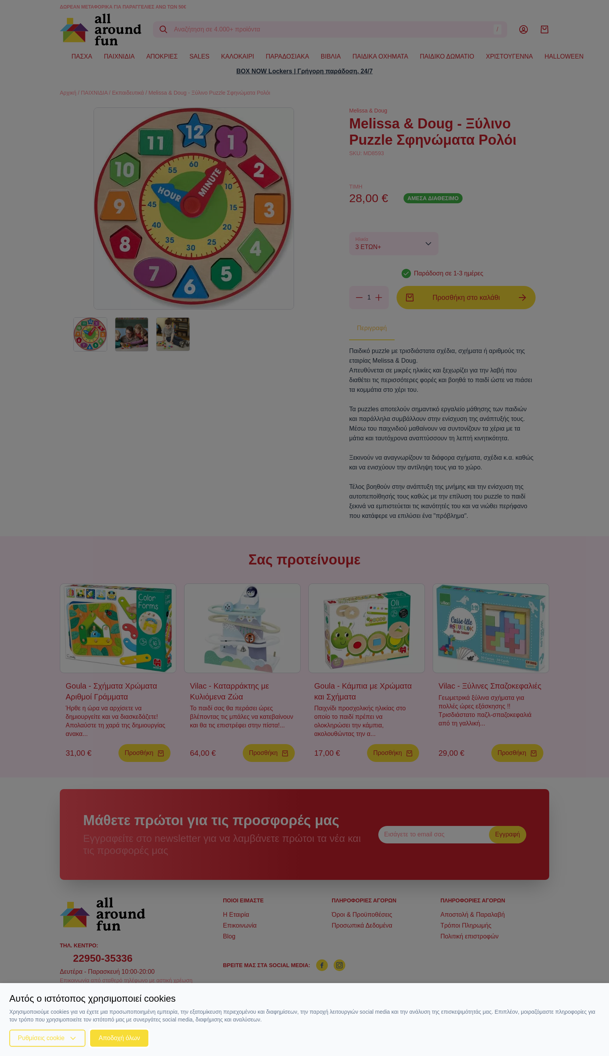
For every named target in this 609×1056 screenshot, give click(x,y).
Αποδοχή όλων (119, 1038)
